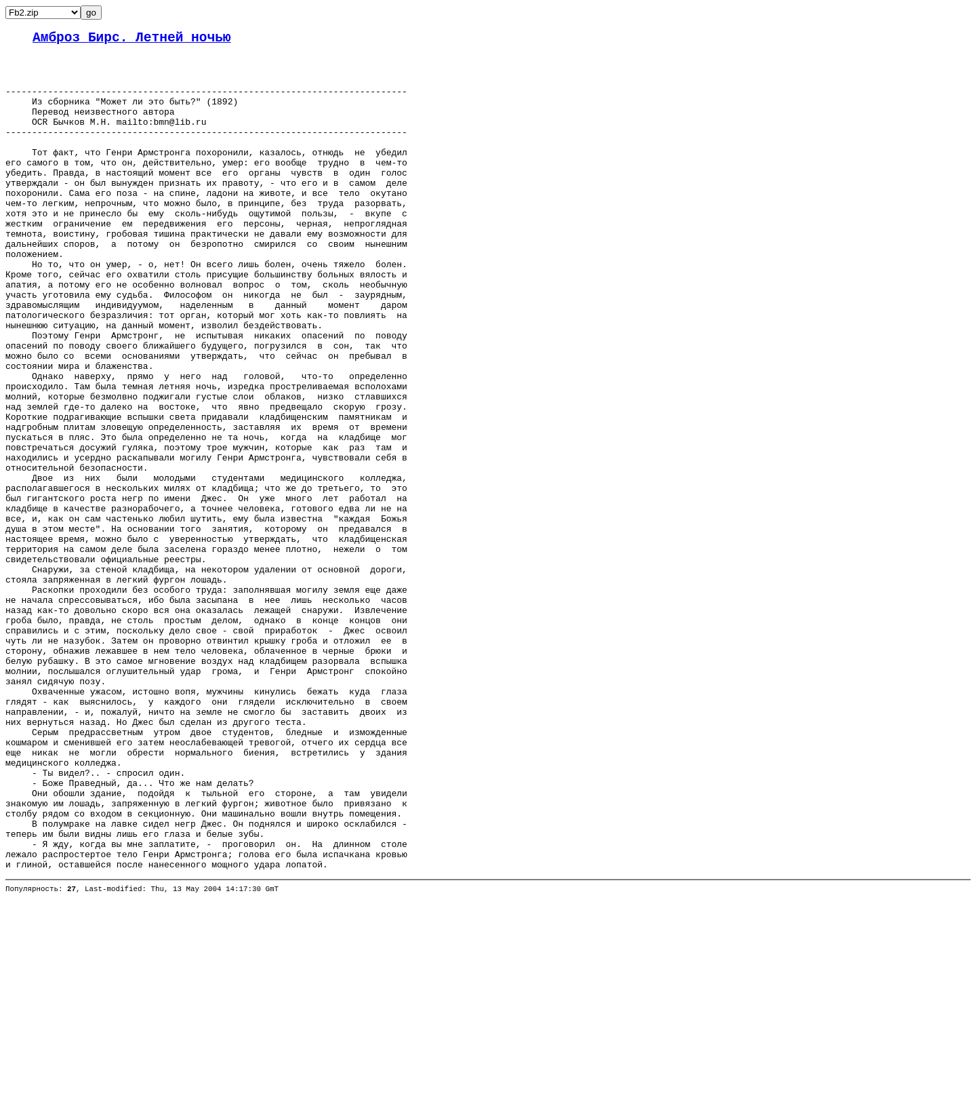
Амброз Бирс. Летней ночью (132, 40)
